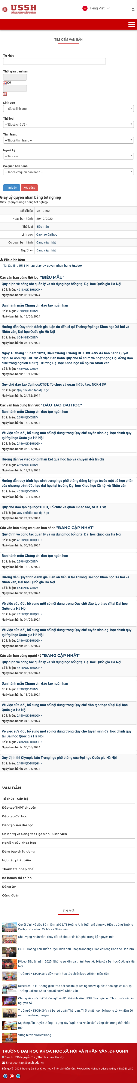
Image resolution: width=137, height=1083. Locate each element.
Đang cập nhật (46, 242)
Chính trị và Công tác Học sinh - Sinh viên (34, 834)
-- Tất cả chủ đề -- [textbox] (16, 124)
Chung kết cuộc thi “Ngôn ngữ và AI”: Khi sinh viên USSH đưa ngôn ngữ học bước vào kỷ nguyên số (76, 1001)
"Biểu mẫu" (52, 277)
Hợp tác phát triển (16, 860)
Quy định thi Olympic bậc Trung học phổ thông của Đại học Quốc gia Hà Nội (59, 758)
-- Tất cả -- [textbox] (11, 156)
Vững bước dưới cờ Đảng (34, 1035)
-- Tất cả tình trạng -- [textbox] (18, 140)
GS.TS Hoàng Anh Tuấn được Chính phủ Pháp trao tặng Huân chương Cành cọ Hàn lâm (76, 949)
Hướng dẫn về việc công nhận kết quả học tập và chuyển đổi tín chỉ (53, 459)
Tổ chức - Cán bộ (15, 799)
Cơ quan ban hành (15, 166)
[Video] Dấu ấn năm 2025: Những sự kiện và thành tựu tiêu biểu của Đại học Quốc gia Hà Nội (76, 964)
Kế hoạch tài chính (17, 878)
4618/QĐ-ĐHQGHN (30, 290)
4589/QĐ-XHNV (27, 369)
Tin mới (68, 911)
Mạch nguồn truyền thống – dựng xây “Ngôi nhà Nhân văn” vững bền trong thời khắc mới (74, 1025)
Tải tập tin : (42, 266)
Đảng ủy (9, 887)
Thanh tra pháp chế (17, 869)
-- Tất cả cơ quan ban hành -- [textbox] (24, 172)
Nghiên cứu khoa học (19, 843)
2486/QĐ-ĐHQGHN (30, 444)
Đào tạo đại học (46, 234)
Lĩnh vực (9, 103)
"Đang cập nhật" (75, 528)
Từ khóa (8, 55)
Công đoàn (10, 896)
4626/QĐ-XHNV (27, 465)
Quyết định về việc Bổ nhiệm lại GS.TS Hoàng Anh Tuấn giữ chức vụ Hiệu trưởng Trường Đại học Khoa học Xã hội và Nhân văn (75, 927)
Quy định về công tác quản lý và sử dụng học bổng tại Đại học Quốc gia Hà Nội (61, 284)
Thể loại (8, 118)
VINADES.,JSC (125, 1069)
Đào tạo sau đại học (17, 825)
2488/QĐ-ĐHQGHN (30, 763)
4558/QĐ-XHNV (27, 491)
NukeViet (96, 1069)
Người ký (9, 150)
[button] (93, 8)
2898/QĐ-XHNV (27, 311)
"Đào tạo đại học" (61, 405)
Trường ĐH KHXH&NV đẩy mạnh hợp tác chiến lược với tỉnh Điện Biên (63, 974)
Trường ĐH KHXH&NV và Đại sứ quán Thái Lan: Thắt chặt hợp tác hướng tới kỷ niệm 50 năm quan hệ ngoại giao (75, 1013)
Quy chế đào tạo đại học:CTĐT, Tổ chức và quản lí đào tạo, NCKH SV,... (56, 385)
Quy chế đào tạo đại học (33, 390)
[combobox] (68, 108)
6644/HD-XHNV (27, 337)
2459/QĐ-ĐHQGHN (30, 614)
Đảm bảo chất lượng (18, 852)
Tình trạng (10, 134)
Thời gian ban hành (16, 71)
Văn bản (11, 788)
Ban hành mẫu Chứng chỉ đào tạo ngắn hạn (35, 306)
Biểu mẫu (42, 227)
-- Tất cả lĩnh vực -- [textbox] (17, 109)
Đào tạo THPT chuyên (19, 808)
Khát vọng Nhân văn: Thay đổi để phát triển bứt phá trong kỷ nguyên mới (66, 937)
